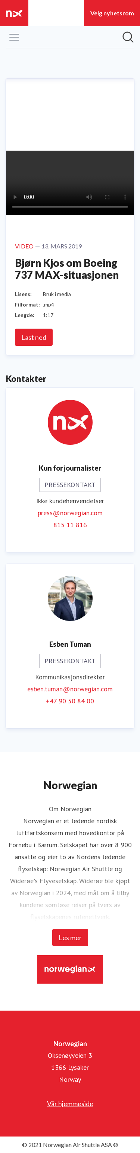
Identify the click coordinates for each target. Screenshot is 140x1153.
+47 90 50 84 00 (70, 701)
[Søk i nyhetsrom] (128, 37)
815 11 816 (70, 524)
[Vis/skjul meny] (14, 37)
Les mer (70, 937)
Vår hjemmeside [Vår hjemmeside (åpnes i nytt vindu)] (70, 1103)
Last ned (33, 337)
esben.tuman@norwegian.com (70, 689)
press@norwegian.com (70, 512)
